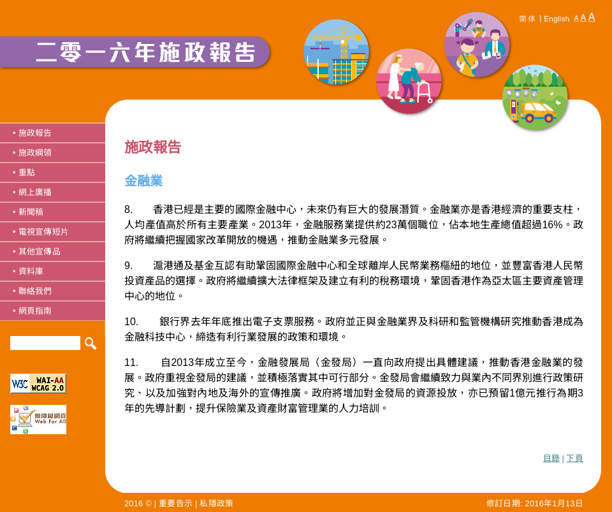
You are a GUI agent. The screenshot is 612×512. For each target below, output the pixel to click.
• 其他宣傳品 (37, 251)
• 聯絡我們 (32, 291)
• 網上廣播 (32, 192)
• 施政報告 (32, 133)
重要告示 (176, 503)
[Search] (45, 343)
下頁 (574, 458)
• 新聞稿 (28, 212)
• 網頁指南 (32, 311)
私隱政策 (216, 503)
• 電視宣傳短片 (41, 232)
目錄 (551, 458)
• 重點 (24, 172)
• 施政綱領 (32, 152)
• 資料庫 (28, 271)
